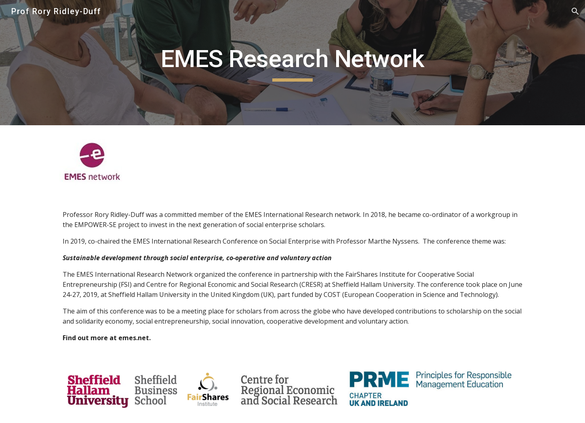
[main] (292, 62)
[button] (575, 11)
